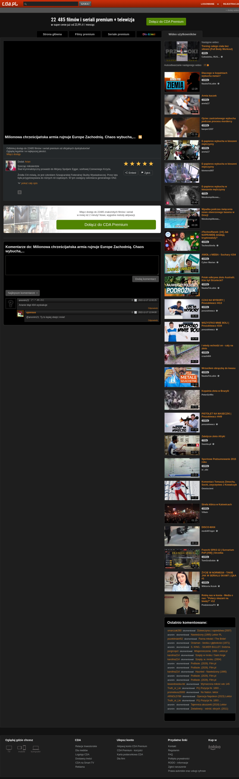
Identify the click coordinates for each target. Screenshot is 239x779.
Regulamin (173, 750)
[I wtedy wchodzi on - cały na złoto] (181, 354)
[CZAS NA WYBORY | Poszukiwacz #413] (181, 309)
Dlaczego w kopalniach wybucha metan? (214, 74)
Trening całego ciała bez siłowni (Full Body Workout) (217, 48)
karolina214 (173, 655)
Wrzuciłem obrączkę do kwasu (218, 368)
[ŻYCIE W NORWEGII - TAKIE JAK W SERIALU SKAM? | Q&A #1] (181, 581)
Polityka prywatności (178, 758)
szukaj (85, 4)
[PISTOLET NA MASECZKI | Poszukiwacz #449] (181, 422)
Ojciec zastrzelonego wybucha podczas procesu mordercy (219, 120)
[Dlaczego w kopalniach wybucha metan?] (181, 81)
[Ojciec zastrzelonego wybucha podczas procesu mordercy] (181, 127)
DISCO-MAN (208, 527)
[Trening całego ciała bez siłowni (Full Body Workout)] (181, 51)
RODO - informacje (178, 762)
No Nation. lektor (209, 692)
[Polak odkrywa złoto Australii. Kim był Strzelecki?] (181, 286)
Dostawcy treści (83, 758)
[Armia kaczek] (181, 104)
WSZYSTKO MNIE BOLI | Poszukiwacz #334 (215, 324)
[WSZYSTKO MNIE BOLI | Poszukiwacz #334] (181, 331)
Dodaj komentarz (145, 279)
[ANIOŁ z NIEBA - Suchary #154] (181, 263)
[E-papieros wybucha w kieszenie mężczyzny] (181, 195)
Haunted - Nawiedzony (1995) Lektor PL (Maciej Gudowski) (197, 673)
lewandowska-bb (176, 684)
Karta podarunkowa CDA (130, 754)
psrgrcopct (172, 651)
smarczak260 (174, 630)
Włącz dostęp (13, 154)
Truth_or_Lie (174, 688)
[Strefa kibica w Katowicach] (181, 513)
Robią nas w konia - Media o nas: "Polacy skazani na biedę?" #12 (217, 598)
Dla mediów (81, 750)
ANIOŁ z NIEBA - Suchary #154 (219, 254)
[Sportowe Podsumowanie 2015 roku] (181, 468)
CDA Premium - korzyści (129, 750)
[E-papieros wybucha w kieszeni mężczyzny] (181, 150)
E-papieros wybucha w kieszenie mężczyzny (214, 188)
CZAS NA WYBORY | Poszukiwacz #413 (213, 301)
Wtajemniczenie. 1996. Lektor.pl (210, 651)
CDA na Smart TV (84, 762)
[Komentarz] (82, 265)
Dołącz (166, 21)
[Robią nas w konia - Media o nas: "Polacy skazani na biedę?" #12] (181, 604)
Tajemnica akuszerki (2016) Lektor (209, 704)
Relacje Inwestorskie (86, 746)
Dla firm (121, 758)
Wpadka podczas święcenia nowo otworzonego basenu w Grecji (218, 212)
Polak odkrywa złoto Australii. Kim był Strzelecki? (218, 279)
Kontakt (172, 746)
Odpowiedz (153, 308)
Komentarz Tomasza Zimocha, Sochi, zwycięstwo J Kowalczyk (219, 483)
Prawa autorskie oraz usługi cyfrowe (187, 771)
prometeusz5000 (176, 692)
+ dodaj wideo (232, 10)
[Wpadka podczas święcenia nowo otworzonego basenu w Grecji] (181, 218)
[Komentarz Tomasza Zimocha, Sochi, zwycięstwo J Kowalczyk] (181, 490)
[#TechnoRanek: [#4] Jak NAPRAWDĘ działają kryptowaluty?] (181, 240)
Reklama (80, 766)
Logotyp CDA (82, 754)
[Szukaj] (50, 3)
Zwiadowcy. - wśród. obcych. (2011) (209, 708)
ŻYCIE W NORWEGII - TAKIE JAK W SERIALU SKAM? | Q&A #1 (219, 575)
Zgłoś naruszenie (177, 766)
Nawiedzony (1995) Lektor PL (206, 634)
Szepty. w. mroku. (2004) (208, 659)
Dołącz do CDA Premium (106, 224)
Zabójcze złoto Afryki (213, 436)
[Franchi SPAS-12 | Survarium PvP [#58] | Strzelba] (181, 558)
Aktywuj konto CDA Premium (132, 746)
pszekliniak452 (175, 638)
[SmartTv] (25, 754)
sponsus (31, 312)
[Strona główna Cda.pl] (10, 3)
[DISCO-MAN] (181, 536)
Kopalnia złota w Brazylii (215, 391)
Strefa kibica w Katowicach (217, 504)
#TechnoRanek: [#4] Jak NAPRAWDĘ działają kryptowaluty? (215, 235)
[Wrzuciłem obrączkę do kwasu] (181, 377)
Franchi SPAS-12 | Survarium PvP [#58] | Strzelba (218, 551)
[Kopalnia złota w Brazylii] (181, 399)
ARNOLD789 (174, 696)
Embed (130, 173)
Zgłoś (145, 173)
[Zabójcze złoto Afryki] (181, 445)
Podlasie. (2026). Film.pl (203, 663)
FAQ (170, 754)
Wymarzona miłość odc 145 (215, 684)
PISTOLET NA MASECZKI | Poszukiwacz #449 (216, 415)
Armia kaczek (209, 95)
